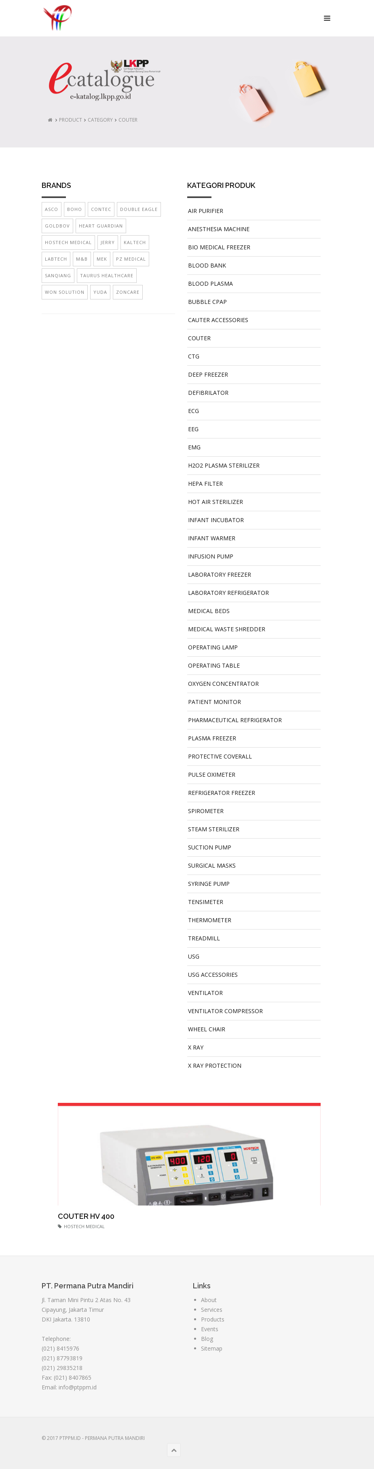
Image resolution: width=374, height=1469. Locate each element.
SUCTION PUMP (209, 847)
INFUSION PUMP (210, 556)
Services (211, 1309)
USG (193, 956)
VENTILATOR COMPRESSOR (225, 1011)
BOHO (74, 209)
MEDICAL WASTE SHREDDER (226, 629)
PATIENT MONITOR (214, 702)
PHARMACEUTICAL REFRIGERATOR (235, 720)
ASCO (51, 209)
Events (209, 1329)
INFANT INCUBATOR (216, 520)
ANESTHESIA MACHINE (218, 229)
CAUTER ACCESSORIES (218, 320)
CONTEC (101, 209)
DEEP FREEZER (208, 374)
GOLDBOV (57, 226)
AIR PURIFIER (205, 211)
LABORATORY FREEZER (219, 574)
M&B (82, 259)
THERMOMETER (209, 920)
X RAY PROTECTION (214, 1065)
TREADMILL (204, 938)
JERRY (108, 242)
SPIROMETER (206, 811)
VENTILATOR (205, 993)
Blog (207, 1339)
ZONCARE (127, 292)
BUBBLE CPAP (207, 302)
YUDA (100, 292)
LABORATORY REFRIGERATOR (228, 592)
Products (212, 1319)
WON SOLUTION (65, 292)
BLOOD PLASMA (210, 283)
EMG (194, 447)
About (209, 1300)
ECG (193, 411)
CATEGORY (100, 119)
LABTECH (56, 259)
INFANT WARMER (211, 538)
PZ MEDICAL (131, 259)
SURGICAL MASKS (212, 865)
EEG (193, 429)
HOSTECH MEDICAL (68, 242)
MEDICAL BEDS (209, 611)
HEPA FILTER (205, 483)
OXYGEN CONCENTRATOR (223, 683)
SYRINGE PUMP (209, 883)
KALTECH (135, 242)
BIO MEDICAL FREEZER (219, 247)
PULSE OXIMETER (211, 774)
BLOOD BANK (207, 265)
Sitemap (211, 1348)
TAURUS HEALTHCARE (106, 275)
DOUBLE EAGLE (139, 209)
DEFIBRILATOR (208, 392)
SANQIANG (58, 275)
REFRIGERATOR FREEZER (221, 793)
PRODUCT (70, 119)
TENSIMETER (205, 902)
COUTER (127, 119)
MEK (102, 259)
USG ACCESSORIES (213, 974)
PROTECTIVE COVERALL (220, 756)
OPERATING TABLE (214, 665)
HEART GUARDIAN (101, 226)
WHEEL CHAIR (206, 1029)
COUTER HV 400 (86, 1216)
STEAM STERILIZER (213, 829)
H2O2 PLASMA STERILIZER (224, 465)
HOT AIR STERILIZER (215, 502)
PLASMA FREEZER (212, 738)
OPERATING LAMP (213, 647)
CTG (193, 356)
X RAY (195, 1047)
